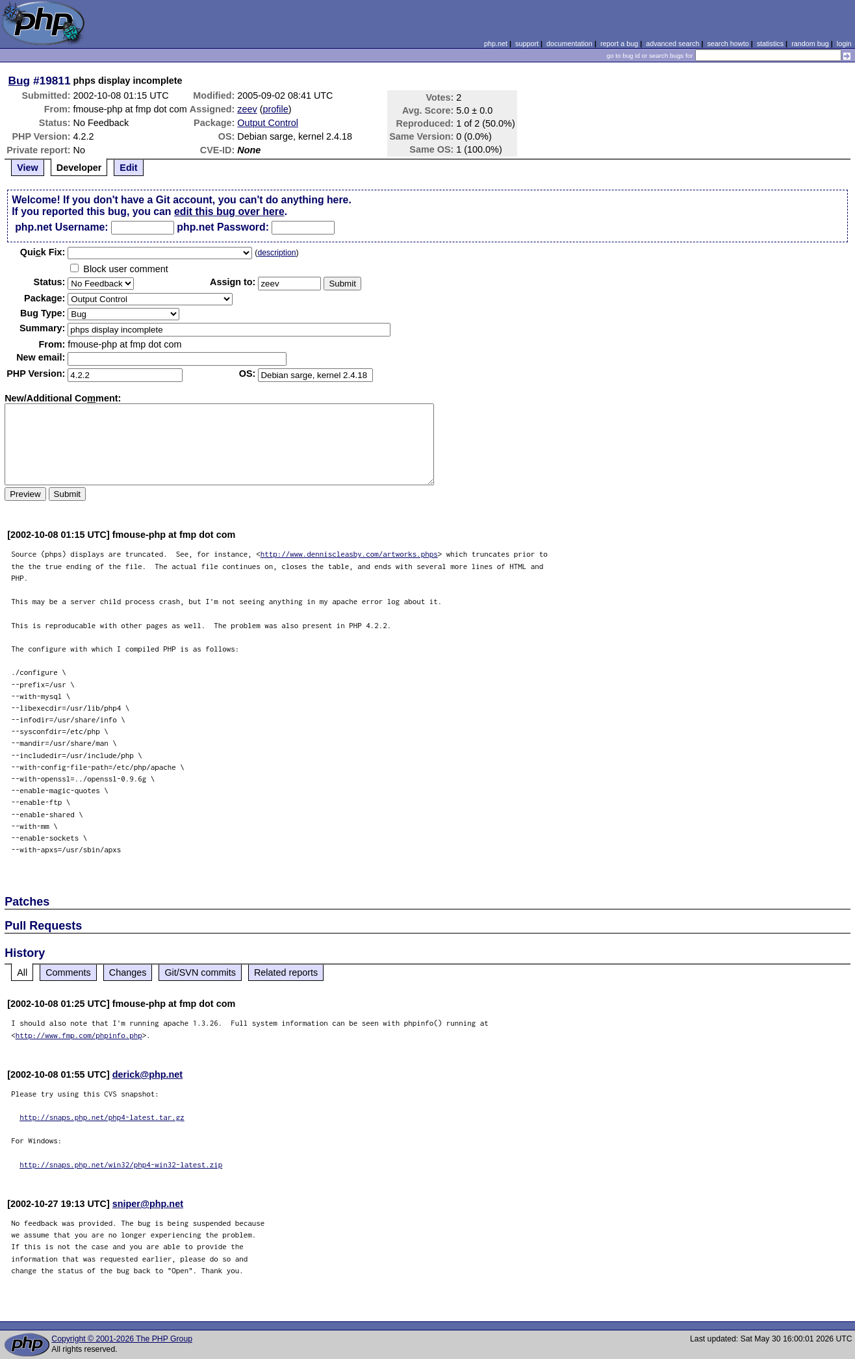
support (527, 43)
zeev (247, 109)
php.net (495, 43)
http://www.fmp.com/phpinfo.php (79, 1035)
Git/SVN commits (200, 972)
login (844, 43)
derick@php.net (147, 1074)
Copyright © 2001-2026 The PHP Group (121, 1338)
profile (275, 109)
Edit (128, 167)
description (276, 252)
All (22, 972)
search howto (727, 43)
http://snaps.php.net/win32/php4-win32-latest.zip (120, 1164)
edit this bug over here (229, 211)
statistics (770, 43)
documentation (569, 43)
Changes (128, 972)
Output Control (267, 123)
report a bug (619, 43)
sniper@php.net (147, 1204)
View (27, 167)
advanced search (672, 43)
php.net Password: (223, 227)
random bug (810, 43)
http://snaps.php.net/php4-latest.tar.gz (102, 1117)
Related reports (286, 972)
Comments (68, 972)
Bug (19, 80)
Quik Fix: (43, 252)
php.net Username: (61, 227)
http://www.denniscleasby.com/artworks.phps (349, 554)
